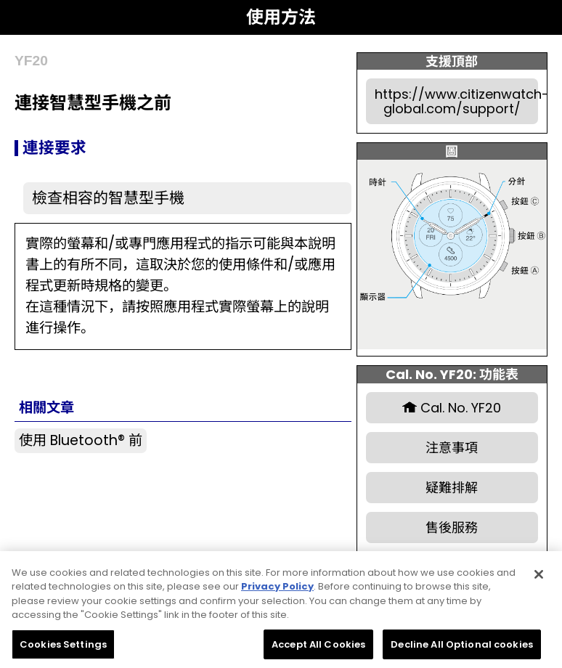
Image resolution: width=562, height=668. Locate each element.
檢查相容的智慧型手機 (108, 197)
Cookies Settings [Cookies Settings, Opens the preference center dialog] (63, 650)
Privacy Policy (277, 592)
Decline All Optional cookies (462, 650)
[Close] (539, 580)
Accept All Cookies (318, 650)
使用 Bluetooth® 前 (80, 440)
